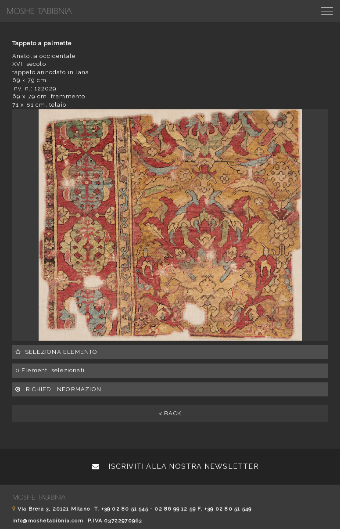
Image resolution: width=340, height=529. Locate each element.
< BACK (170, 413)
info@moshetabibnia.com (47, 521)
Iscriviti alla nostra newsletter (175, 466)
